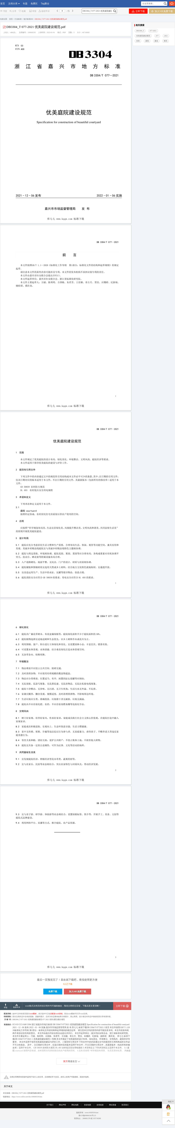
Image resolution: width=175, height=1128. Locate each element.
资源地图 (87, 1105)
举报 (32, 11)
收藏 (22, 11)
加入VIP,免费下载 (162, 11)
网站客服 (112, 1105)
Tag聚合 (45, 3)
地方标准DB (28, 19)
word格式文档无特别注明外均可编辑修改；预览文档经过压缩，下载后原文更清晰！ (63, 1006)
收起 (171, 1102)
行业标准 (18, 19)
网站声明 (62, 1105)
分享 (12, 11)
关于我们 (49, 1105)
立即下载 (138, 11)
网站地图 (74, 1105)
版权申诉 (44, 11)
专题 (25, 3)
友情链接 (100, 1105)
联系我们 (125, 1105)
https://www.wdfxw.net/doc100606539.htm (27, 1097)
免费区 (34, 3)
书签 (3, 11)
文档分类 (13, 3)
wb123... (13, 32)
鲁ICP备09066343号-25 (87, 1115)
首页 (2, 3)
